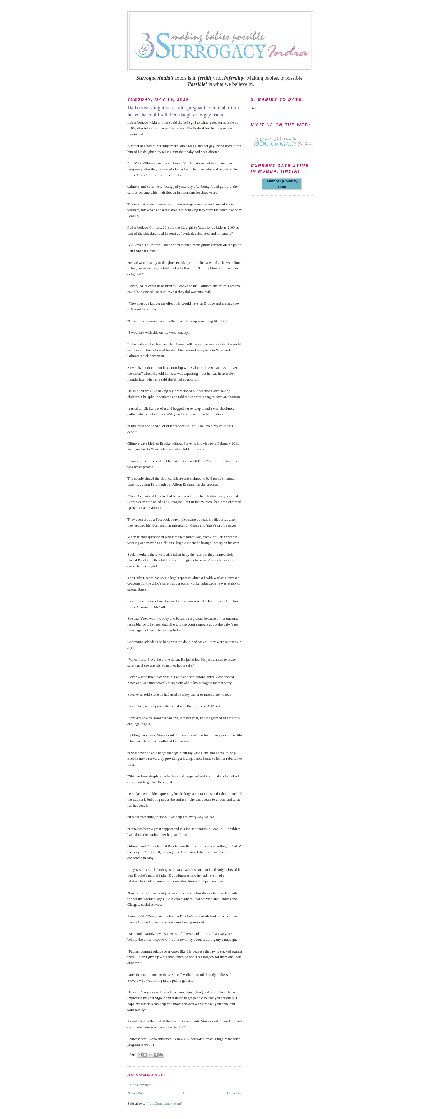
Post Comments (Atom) (165, 1103)
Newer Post (135, 1093)
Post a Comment (139, 1085)
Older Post (234, 1093)
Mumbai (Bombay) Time (282, 184)
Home (185, 1093)
